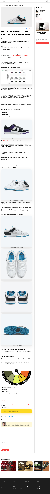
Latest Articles (15, 484)
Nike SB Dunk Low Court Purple (8, 140)
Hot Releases (5, 5)
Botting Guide (22, 1)
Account (38, 1)
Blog (15, 1)
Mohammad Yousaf (9, 422)
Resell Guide (26, 1)
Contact (35, 1)
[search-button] (49, 1)
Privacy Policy (39, 486)
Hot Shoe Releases (16, 486)
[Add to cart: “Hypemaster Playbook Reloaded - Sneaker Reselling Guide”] (42, 43)
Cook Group (30, 1)
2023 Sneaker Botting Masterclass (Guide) (42, 10)
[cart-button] (46, 1)
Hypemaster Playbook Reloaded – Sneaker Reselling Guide (44, 14)
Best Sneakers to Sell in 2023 (17, 488)
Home (2, 5)
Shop (18, 1)
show (7, 38)
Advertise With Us (27, 484)
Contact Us (38, 484)
